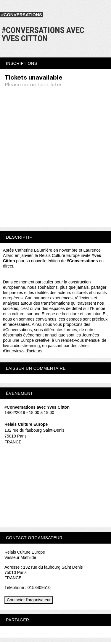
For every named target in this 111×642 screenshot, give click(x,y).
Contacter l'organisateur (29, 600)
